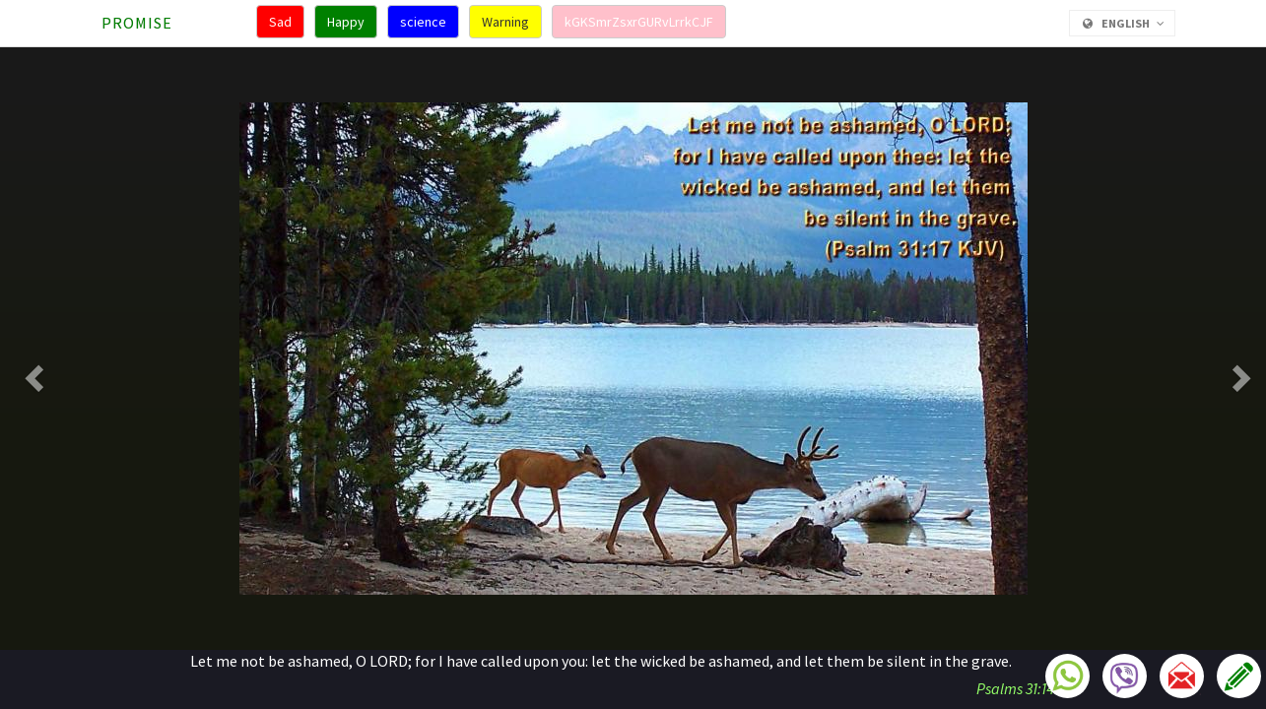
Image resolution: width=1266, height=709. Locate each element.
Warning (505, 22)
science (423, 22)
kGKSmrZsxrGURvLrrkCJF (639, 22)
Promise (136, 22)
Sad (280, 22)
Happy (346, 22)
